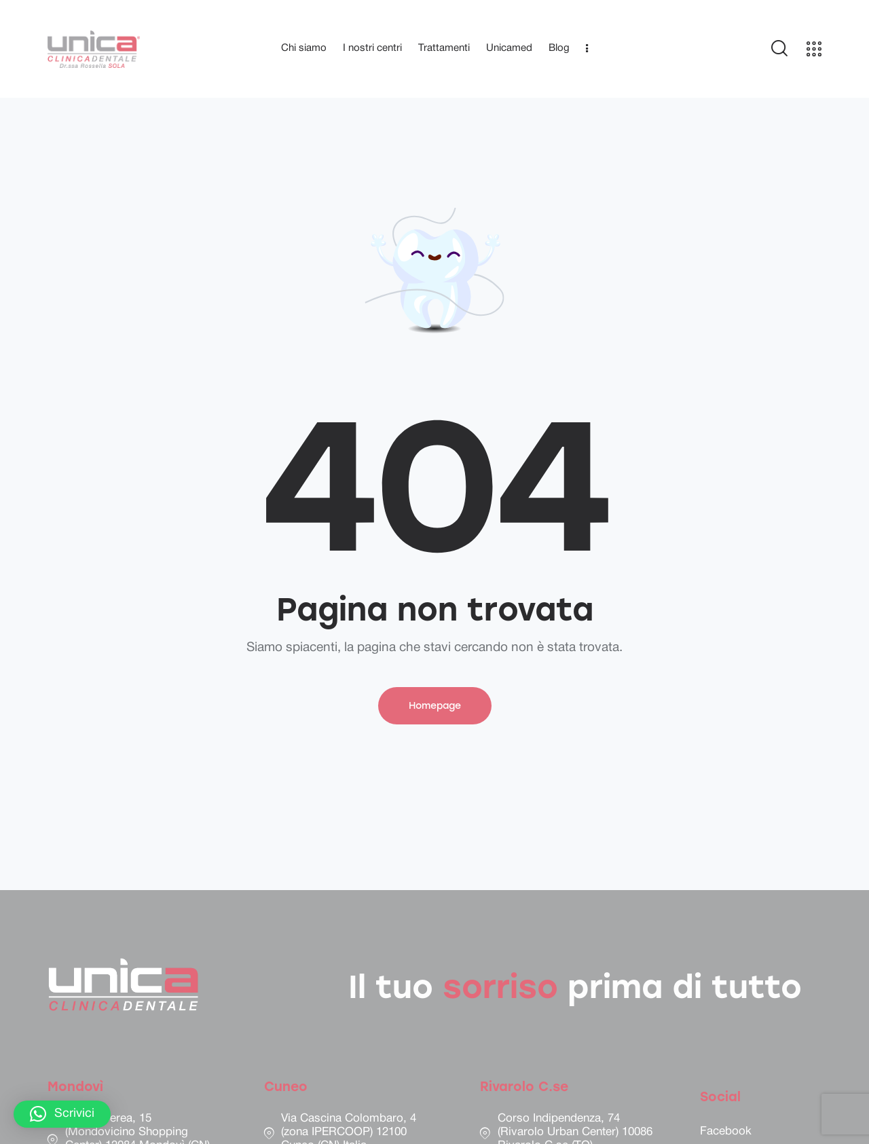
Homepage (435, 706)
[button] (62, 1114)
